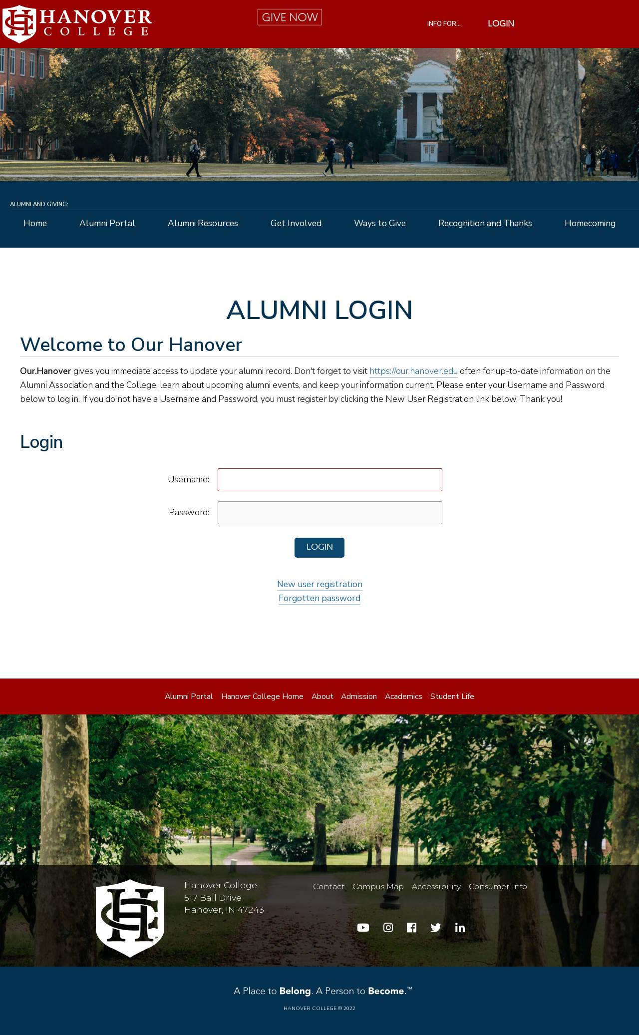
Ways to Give (380, 223)
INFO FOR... (444, 23)
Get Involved (296, 223)
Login (501, 24)
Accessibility (436, 886)
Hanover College (310, 1008)
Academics (403, 696)
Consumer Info (498, 886)
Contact (329, 886)
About (322, 696)
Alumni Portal (107, 223)
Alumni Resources (203, 223)
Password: (189, 512)
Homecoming (590, 223)
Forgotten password (319, 598)
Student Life (452, 696)
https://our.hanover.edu (413, 371)
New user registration (319, 584)
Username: (188, 479)
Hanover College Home (262, 696)
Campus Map (378, 886)
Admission (359, 696)
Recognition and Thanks (485, 223)
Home (35, 223)
